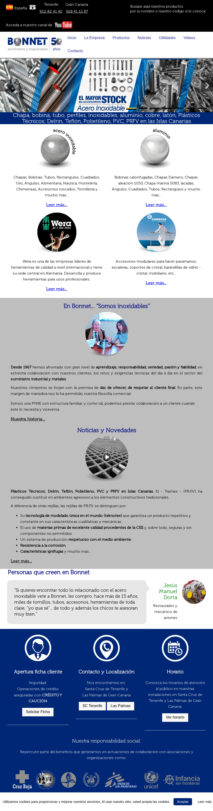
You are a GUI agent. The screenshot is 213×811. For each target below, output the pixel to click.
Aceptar (182, 802)
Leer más (205, 802)
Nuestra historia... (28, 419)
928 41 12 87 (77, 11)
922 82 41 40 (51, 11)
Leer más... (56, 204)
